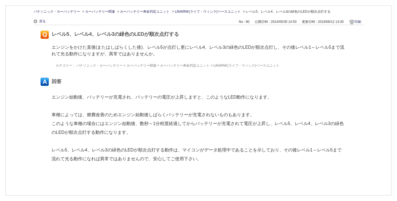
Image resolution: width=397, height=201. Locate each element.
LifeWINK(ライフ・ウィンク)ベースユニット (208, 11)
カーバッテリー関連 (100, 11)
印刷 (358, 22)
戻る (42, 21)
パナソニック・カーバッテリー (57, 11)
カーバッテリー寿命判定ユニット (145, 11)
